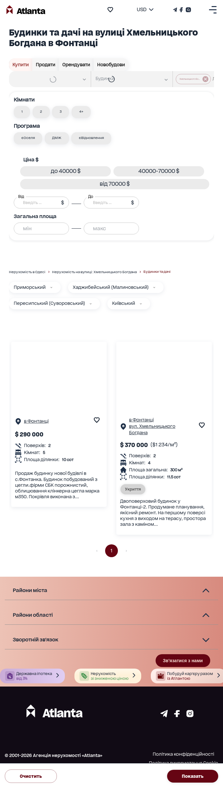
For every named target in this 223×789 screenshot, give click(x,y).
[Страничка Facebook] (181, 9)
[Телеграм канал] (175, 9)
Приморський (30, 287)
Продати (45, 64)
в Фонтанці (36, 421)
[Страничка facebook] (177, 715)
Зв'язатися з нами (183, 660)
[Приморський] (51, 287)
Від (21, 196)
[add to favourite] (110, 9)
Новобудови (111, 64)
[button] (22, 112)
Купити (21, 64)
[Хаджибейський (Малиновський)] (154, 287)
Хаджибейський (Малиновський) (111, 287)
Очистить (31, 776)
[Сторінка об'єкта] (18, 423)
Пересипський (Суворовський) (49, 303)
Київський (123, 303)
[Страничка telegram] (164, 715)
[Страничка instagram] (190, 715)
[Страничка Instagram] (187, 9)
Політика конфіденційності (183, 754)
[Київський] (140, 303)
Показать (192, 776)
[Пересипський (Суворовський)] (90, 303)
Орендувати (76, 64)
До (90, 196)
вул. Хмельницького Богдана (152, 429)
